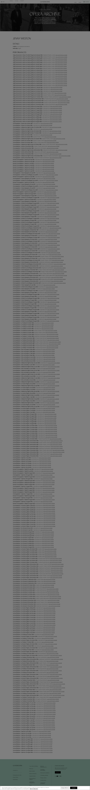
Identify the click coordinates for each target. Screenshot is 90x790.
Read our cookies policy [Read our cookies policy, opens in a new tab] (34, 788)
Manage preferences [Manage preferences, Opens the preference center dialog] (64, 787)
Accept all (73, 787)
